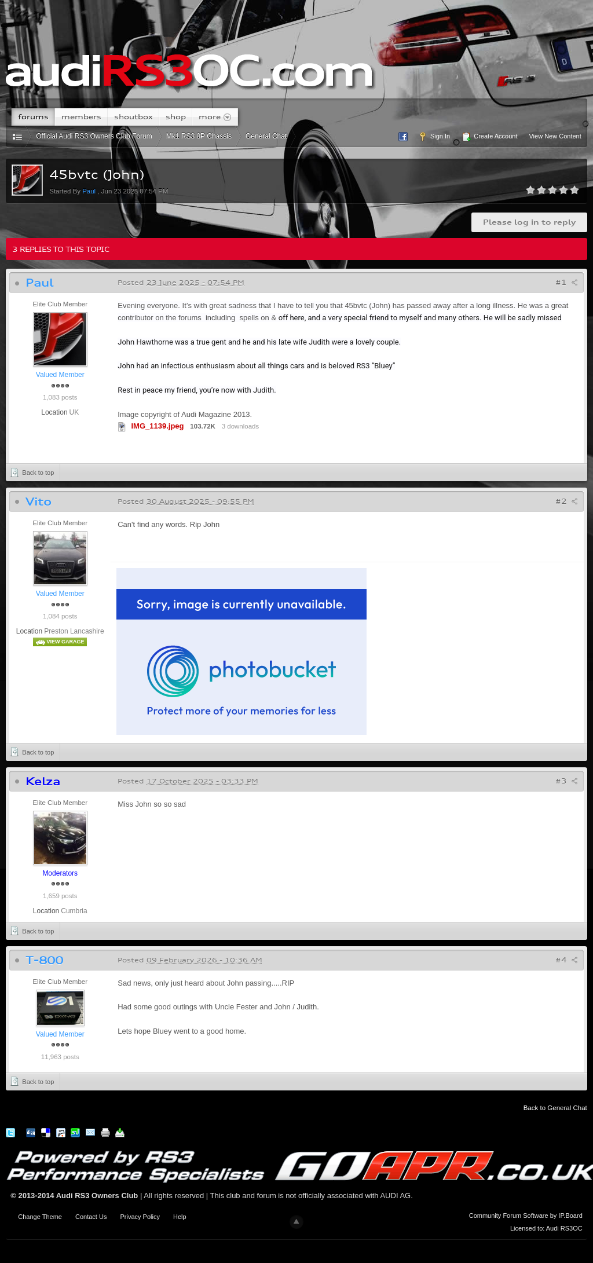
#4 (566, 960)
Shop (176, 116)
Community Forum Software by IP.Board (526, 1215)
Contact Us (91, 1216)
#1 (566, 282)
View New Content (555, 136)
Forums (33, 116)
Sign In (434, 136)
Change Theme (40, 1216)
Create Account (489, 136)
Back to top (32, 472)
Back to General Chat (555, 1107)
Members (81, 116)
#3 (566, 781)
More (215, 117)
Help (179, 1216)
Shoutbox (133, 116)
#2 (566, 501)
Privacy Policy (139, 1216)
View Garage (60, 642)
